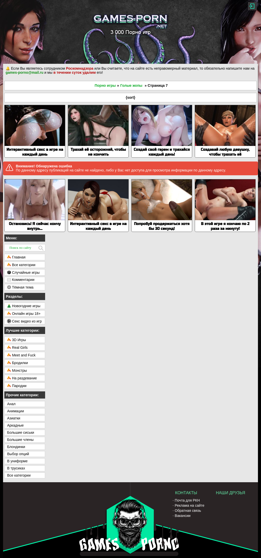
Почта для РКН (187, 500)
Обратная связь (188, 511)
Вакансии (183, 516)
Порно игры (105, 85)
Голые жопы (131, 85)
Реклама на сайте (189, 505)
